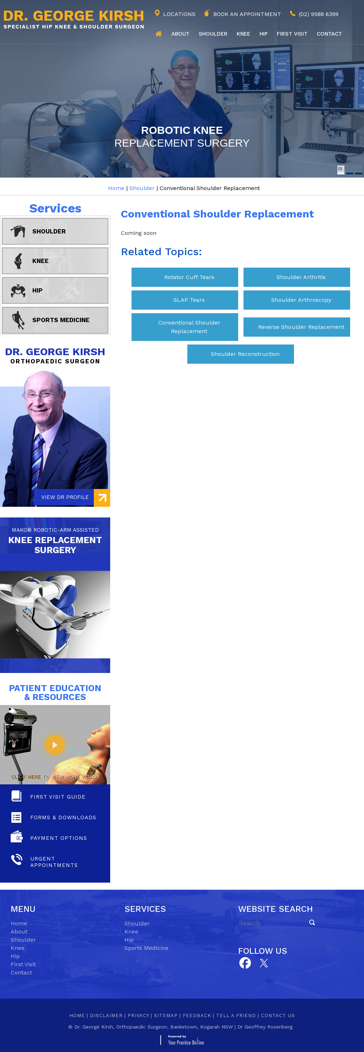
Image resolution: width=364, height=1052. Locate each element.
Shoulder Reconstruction (245, 354)
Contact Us (278, 1015)
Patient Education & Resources (55, 692)
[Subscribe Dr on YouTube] (264, 962)
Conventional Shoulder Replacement (189, 327)
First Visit (23, 964)
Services (55, 208)
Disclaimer (106, 1015)
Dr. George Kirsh (55, 355)
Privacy (138, 1015)
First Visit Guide (58, 797)
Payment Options (58, 838)
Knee (243, 34)
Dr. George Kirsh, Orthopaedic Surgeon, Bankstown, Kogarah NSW (153, 1027)
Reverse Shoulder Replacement (301, 327)
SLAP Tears (189, 299)
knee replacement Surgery (55, 540)
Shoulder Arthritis (301, 277)
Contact (329, 34)
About (180, 34)
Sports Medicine (61, 320)
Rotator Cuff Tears (189, 277)
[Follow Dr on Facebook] (244, 963)
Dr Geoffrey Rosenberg (265, 1027)
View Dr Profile (65, 497)
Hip (263, 34)
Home (159, 34)
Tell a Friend (236, 1015)
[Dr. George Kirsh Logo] (72, 19)
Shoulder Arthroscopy (301, 299)
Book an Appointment (247, 14)
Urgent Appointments (54, 862)
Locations (179, 14)
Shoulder (213, 34)
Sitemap (166, 1015)
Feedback (197, 1015)
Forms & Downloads (63, 817)
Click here (26, 776)
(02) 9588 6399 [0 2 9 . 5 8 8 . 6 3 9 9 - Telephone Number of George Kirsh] (318, 14)
